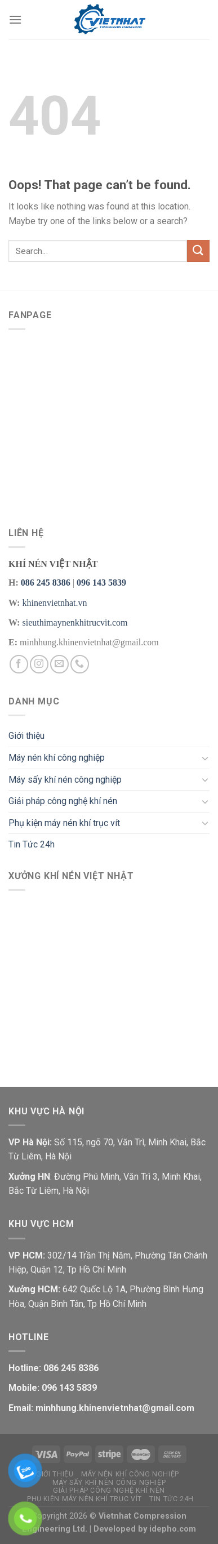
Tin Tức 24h (31, 844)
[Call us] (79, 664)
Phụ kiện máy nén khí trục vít (64, 823)
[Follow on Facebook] (19, 664)
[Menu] (15, 19)
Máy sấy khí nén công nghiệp (65, 779)
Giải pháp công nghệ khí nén (62, 801)
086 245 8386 (45, 582)
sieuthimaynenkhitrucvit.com (74, 622)
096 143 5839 (101, 582)
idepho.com (172, 1529)
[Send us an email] (59, 664)
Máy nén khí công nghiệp (56, 757)
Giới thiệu (26, 735)
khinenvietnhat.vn (54, 603)
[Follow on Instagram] (39, 664)
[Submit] (198, 251)
